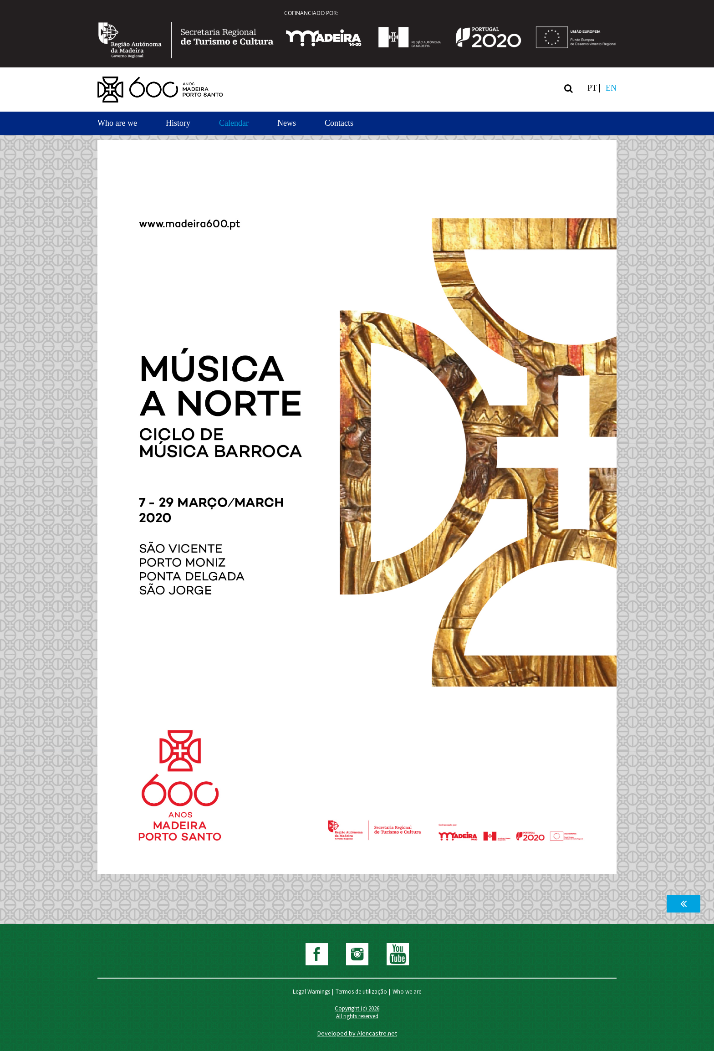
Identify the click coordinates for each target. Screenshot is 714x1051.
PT (592, 87)
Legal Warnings (311, 991)
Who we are (407, 991)
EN (611, 87)
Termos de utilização (361, 991)
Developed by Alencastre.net (357, 1033)
